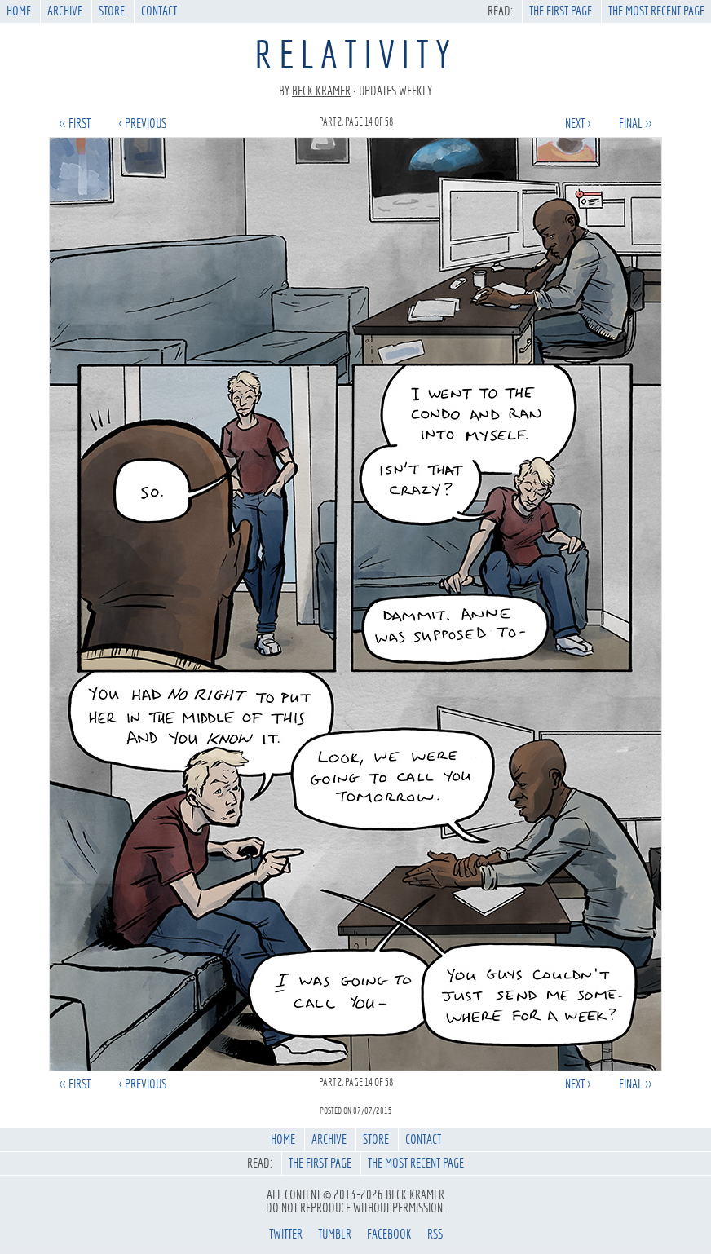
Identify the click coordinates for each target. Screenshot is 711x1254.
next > (577, 123)
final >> (635, 123)
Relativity (355, 55)
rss (435, 1234)
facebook (389, 1234)
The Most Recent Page (656, 11)
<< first (75, 123)
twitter (286, 1234)
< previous (142, 123)
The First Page (560, 11)
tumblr (334, 1234)
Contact (159, 11)
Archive (64, 11)
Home (19, 11)
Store (112, 11)
